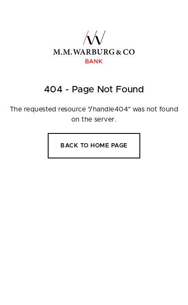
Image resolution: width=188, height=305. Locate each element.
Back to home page (94, 146)
